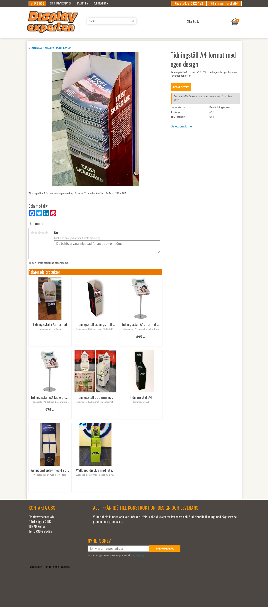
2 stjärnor (36, 232)
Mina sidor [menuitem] (37, 3)
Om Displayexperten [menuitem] (60, 3)
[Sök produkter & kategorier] (111, 21)
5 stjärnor (46, 232)
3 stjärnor (39, 232)
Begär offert (181, 87)
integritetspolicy (137, 555)
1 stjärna (32, 232)
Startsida (35, 48)
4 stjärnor (43, 232)
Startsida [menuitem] (82, 3)
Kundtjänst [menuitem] (100, 3)
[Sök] (133, 21)
